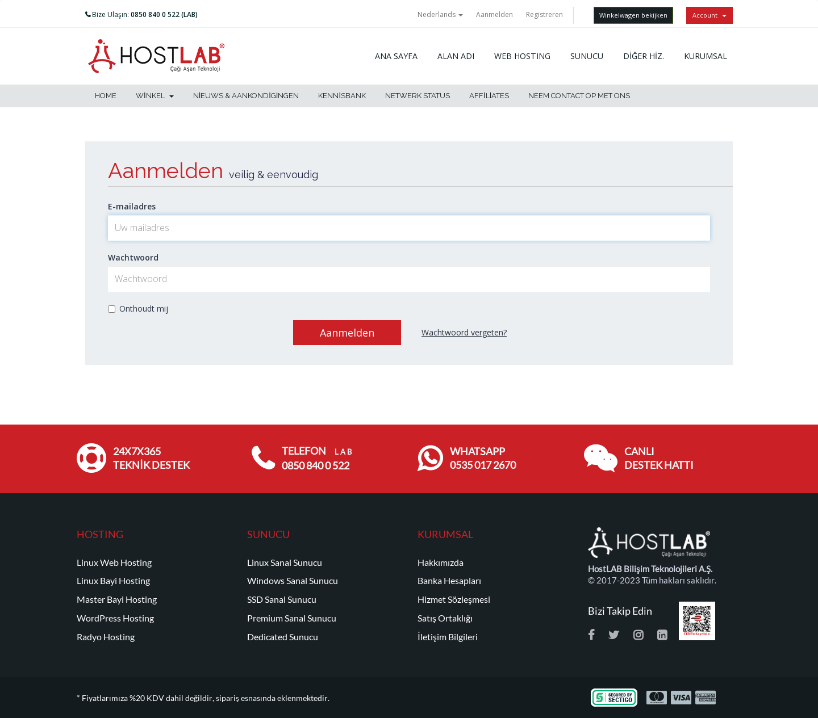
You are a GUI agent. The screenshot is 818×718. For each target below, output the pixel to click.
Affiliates (489, 95)
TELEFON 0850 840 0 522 (317, 458)
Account (709, 15)
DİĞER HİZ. (643, 56)
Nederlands (440, 14)
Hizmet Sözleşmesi (454, 599)
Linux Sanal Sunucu (284, 562)
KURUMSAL (705, 56)
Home (105, 95)
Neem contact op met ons (579, 95)
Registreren (544, 14)
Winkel (155, 95)
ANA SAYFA (396, 56)
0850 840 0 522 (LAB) (164, 14)
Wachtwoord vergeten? (464, 332)
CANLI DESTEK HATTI (659, 458)
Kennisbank (342, 95)
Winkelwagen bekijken (633, 15)
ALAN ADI (455, 56)
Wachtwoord (133, 257)
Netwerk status (417, 95)
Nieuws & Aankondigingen (246, 95)
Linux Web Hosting (114, 562)
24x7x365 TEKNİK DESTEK (151, 458)
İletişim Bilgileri (448, 637)
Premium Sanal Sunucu (291, 618)
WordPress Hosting (115, 618)
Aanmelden (494, 14)
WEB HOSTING (522, 56)
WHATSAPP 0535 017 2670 (483, 458)
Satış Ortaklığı (445, 618)
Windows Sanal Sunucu (292, 581)
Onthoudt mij (138, 308)
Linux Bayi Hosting (113, 581)
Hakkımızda (441, 562)
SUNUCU (586, 56)
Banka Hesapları (449, 581)
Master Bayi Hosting (117, 599)
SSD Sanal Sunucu (281, 599)
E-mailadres (132, 206)
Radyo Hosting (106, 637)
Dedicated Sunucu (282, 637)
